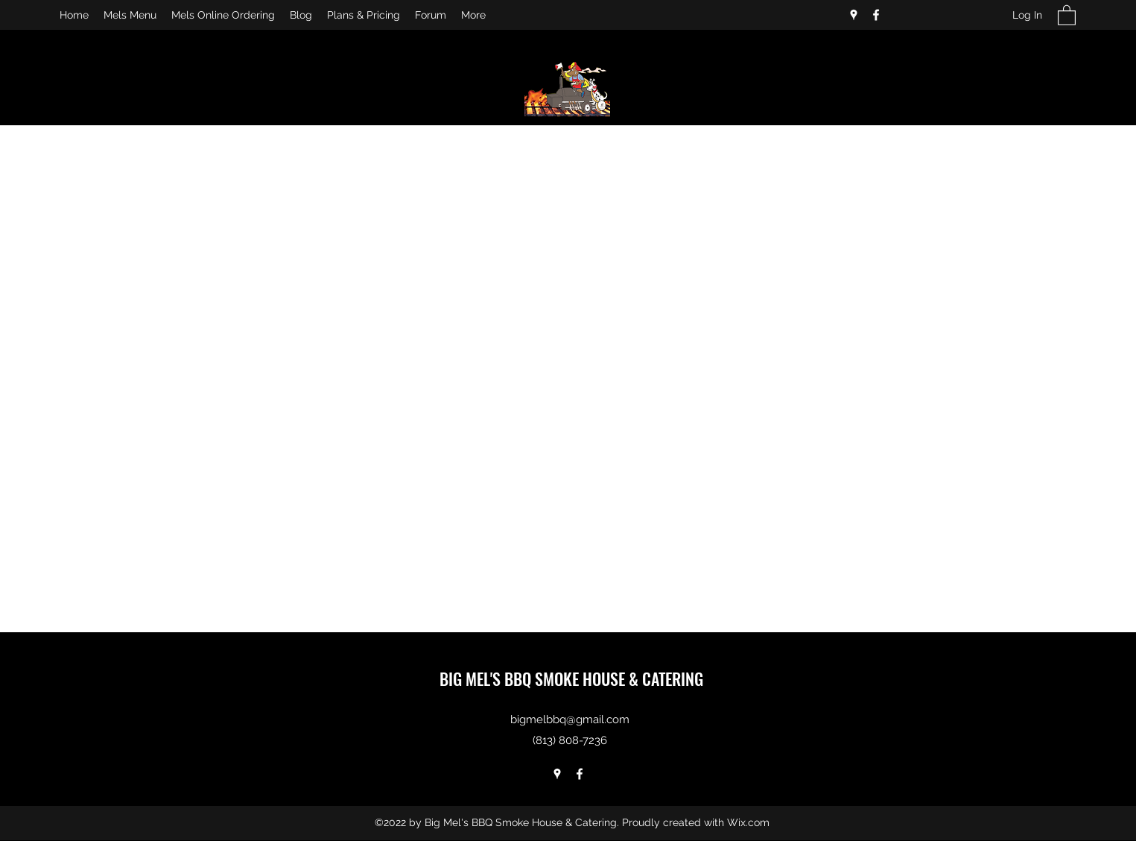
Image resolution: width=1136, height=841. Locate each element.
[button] (1067, 14)
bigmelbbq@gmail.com (569, 719)
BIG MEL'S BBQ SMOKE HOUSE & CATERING (571, 678)
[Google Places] (853, 14)
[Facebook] (876, 14)
